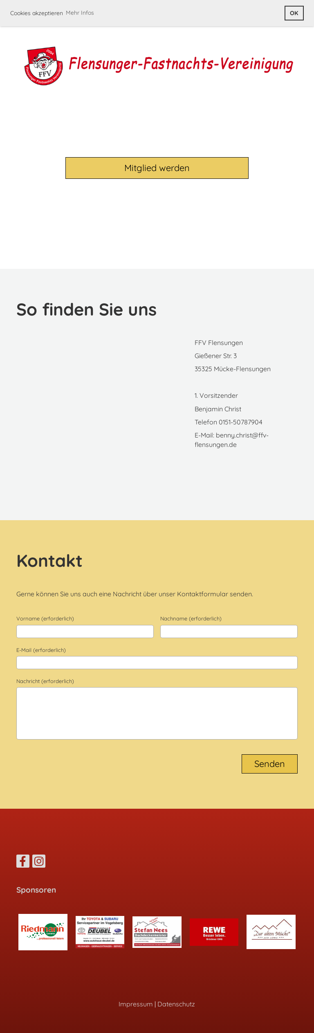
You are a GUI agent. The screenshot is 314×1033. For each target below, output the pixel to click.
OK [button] (294, 13)
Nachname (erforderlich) (191, 618)
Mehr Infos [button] (80, 12)
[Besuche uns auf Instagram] (38, 863)
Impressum (136, 1004)
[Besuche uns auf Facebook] (22, 863)
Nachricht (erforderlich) (45, 681)
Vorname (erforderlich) (45, 618)
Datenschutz (176, 1004)
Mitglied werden (157, 168)
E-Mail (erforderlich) (41, 650)
